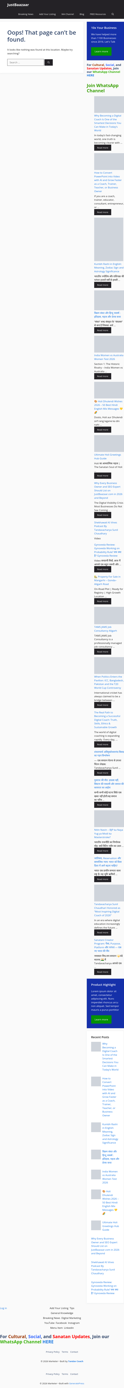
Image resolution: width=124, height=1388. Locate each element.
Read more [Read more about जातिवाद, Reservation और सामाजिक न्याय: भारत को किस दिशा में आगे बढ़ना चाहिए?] (102, 879)
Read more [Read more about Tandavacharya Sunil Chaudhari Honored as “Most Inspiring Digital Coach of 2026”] (102, 932)
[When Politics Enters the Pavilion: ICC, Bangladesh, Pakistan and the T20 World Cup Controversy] (109, 666)
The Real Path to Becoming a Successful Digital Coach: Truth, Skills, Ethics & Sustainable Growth (107, 720)
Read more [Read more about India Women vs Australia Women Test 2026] (102, 376)
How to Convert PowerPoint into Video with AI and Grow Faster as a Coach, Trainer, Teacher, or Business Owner (109, 1097)
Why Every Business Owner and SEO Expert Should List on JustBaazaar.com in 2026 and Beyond (108, 490)
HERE (90, 75)
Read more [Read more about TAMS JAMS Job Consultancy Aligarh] (102, 651)
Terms (65, 1351)
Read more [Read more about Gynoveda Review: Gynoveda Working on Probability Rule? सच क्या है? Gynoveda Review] (102, 569)
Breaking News (25, 14)
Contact (74, 1351)
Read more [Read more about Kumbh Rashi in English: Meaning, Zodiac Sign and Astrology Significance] (102, 284)
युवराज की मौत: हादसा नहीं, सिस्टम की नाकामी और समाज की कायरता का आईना (109, 783)
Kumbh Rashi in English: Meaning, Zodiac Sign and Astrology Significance (109, 267)
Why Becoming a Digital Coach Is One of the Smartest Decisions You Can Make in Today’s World (107, 123)
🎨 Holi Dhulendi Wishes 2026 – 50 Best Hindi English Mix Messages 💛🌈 (110, 1202)
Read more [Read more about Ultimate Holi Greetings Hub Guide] (102, 475)
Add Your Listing (47, 14)
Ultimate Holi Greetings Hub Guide (110, 1226)
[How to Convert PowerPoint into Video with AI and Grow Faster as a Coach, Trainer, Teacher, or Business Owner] (109, 162)
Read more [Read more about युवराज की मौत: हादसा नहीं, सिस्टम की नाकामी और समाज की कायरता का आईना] (102, 804)
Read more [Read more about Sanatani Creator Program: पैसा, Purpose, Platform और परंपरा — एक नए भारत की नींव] (102, 971)
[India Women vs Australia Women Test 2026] (109, 344)
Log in (3, 1308)
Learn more (101, 51)
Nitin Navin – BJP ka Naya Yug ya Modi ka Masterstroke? (108, 833)
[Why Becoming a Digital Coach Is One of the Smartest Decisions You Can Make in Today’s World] (109, 105)
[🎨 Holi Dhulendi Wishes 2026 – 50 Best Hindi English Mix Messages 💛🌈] (109, 390)
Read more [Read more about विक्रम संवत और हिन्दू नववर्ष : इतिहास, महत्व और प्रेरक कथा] (102, 330)
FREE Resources (98, 14)
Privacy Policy (53, 1351)
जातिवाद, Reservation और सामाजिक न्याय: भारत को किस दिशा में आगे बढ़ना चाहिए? (108, 862)
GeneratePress (76, 1383)
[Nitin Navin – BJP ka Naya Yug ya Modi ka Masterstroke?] (109, 819)
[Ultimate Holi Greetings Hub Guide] (109, 444)
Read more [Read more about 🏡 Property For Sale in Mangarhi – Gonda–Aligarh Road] (102, 601)
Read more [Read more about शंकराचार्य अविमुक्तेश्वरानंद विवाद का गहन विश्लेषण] (102, 772)
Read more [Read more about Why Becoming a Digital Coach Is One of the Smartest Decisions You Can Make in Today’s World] (102, 147)
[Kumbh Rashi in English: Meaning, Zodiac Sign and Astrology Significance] (108, 240)
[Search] (48, 62)
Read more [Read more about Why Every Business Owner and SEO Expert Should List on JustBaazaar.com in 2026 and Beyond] (102, 515)
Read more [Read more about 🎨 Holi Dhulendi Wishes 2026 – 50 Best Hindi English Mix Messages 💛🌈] (102, 429)
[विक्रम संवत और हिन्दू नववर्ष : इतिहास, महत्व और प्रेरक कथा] (109, 300)
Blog (82, 14)
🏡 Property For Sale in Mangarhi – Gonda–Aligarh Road (107, 580)
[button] (113, 14)
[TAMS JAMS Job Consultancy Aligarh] (109, 616)
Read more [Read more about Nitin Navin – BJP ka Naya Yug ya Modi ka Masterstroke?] (102, 850)
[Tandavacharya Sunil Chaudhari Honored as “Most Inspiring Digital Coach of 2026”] (109, 893)
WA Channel (67, 14)
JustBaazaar (18, 4)
